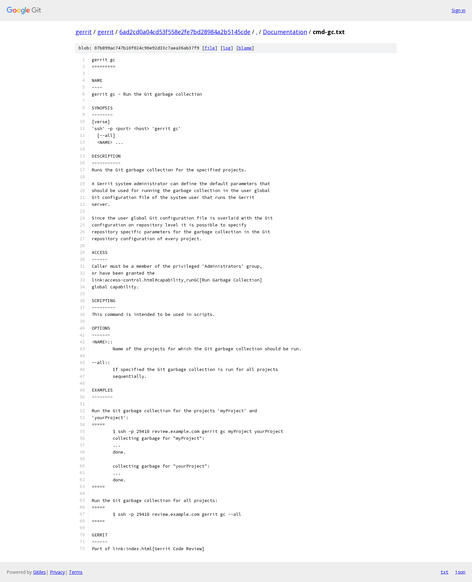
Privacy (57, 572)
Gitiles (39, 572)
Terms (76, 572)
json (460, 572)
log (227, 48)
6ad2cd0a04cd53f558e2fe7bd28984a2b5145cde (184, 32)
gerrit (83, 32)
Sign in (458, 10)
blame (245, 48)
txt (444, 572)
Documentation (285, 32)
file (210, 48)
